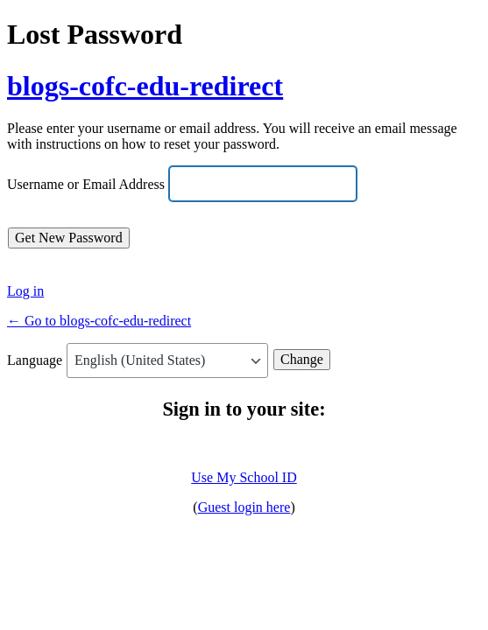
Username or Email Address (86, 185)
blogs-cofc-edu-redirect (145, 86)
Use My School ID (243, 477)
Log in (25, 291)
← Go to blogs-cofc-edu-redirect (99, 320)
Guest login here (244, 507)
